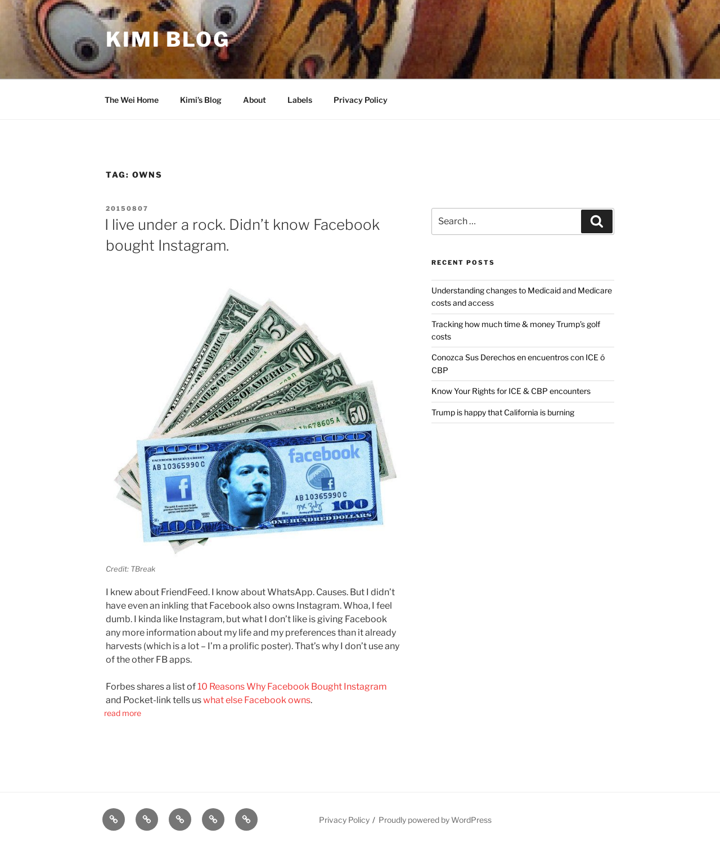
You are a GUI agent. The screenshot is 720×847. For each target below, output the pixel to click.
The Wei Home (132, 100)
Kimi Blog (168, 39)
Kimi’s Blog (201, 100)
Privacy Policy (361, 100)
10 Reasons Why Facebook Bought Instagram (292, 686)
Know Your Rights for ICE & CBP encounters (511, 391)
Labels (299, 100)
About (254, 100)
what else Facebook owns (256, 700)
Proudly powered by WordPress (435, 820)
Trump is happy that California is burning (502, 412)
